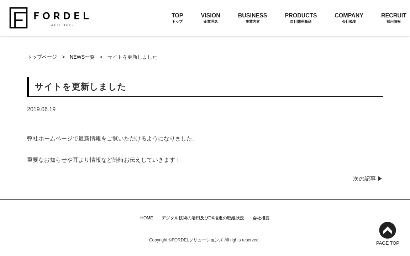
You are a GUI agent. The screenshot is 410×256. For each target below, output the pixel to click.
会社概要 (261, 218)
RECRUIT (393, 18)
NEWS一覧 (83, 56)
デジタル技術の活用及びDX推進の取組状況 (203, 218)
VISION (210, 18)
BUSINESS (252, 18)
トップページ (42, 56)
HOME (146, 218)
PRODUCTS (301, 18)
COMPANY (349, 18)
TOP (177, 18)
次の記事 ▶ (368, 179)
